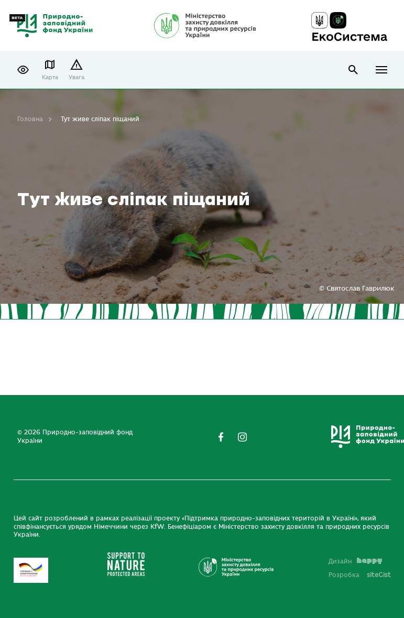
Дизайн (355, 561)
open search (353, 70)
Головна (30, 119)
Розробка (360, 575)
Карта (50, 77)
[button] (23, 70)
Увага (76, 77)
